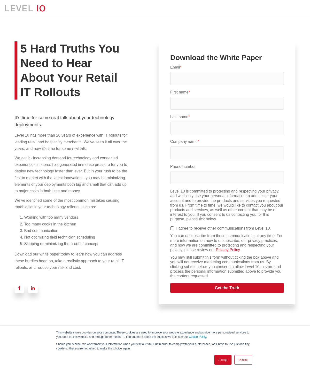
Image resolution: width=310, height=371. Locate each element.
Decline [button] (243, 360)
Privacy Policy (228, 250)
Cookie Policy (197, 337)
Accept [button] (222, 360)
